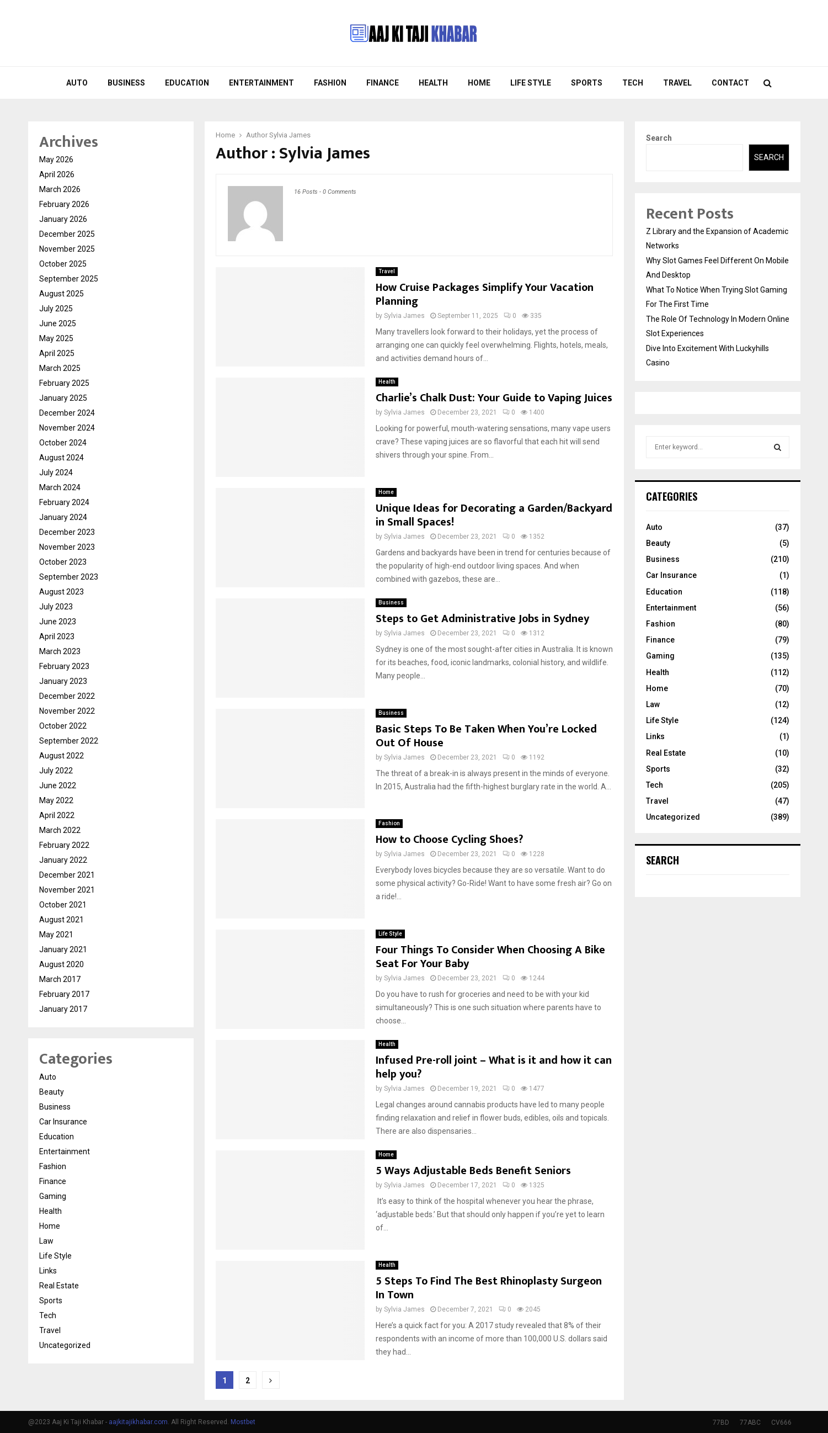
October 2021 (63, 904)
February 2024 (64, 502)
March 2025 (60, 368)
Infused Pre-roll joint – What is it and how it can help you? (494, 1067)
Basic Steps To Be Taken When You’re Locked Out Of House (486, 736)
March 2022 (60, 830)
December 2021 (67, 875)
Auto (77, 82)
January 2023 (63, 681)
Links (48, 1270)
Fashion (330, 82)
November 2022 (67, 711)
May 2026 (56, 159)
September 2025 (68, 278)
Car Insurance (63, 1121)
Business (126, 82)
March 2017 (60, 979)
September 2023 (68, 576)
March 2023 (60, 651)
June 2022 (57, 785)
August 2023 (61, 591)
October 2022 (63, 725)
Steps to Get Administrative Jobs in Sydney (482, 618)
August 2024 (61, 457)
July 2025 (56, 308)
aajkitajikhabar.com (138, 1422)
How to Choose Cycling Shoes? (449, 839)
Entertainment (261, 82)
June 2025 (57, 323)
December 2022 (67, 696)
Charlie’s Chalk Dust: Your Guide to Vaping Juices (494, 398)
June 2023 (57, 621)
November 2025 (67, 249)
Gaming (52, 1196)
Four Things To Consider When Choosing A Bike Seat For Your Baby (490, 957)
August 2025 (61, 293)
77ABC (750, 1422)
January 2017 (63, 1009)
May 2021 (56, 934)
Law (46, 1240)
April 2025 (56, 353)
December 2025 (67, 234)
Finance (382, 82)
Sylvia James (290, 135)
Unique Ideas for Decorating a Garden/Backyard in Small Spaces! (494, 515)
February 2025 (64, 383)
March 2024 (60, 487)
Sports (586, 82)
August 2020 (61, 964)
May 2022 (56, 800)
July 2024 (56, 472)
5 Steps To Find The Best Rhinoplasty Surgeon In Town (489, 1288)
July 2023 (56, 606)
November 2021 (67, 889)
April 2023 (56, 636)
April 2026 (56, 174)
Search (659, 138)
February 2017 (64, 994)
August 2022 (61, 755)
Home (479, 82)
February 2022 (64, 845)
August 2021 (61, 919)
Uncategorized (64, 1345)
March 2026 (60, 189)
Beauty (51, 1091)
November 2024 (67, 427)
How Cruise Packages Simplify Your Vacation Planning (485, 294)
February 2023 (64, 666)
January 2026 (63, 219)
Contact (730, 82)
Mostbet (243, 1422)
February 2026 (64, 204)
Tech (632, 82)
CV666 (781, 1422)
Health (433, 82)
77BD (721, 1422)
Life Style (530, 82)
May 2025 (56, 338)
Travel (677, 82)
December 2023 (67, 532)
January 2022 (63, 860)
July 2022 (56, 770)
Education (187, 82)
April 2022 (56, 815)
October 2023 (63, 562)
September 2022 (68, 740)
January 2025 (63, 398)
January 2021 (63, 949)
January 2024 (63, 517)
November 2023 (67, 547)
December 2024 (67, 412)
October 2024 (63, 442)
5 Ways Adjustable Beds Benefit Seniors (473, 1170)
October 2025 (63, 263)
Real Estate (59, 1285)
